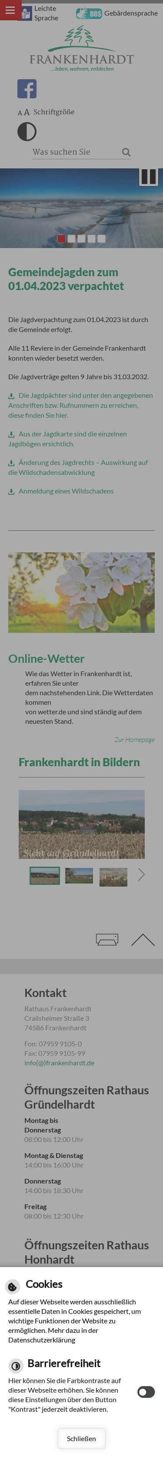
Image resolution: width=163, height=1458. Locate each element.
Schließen (81, 1438)
